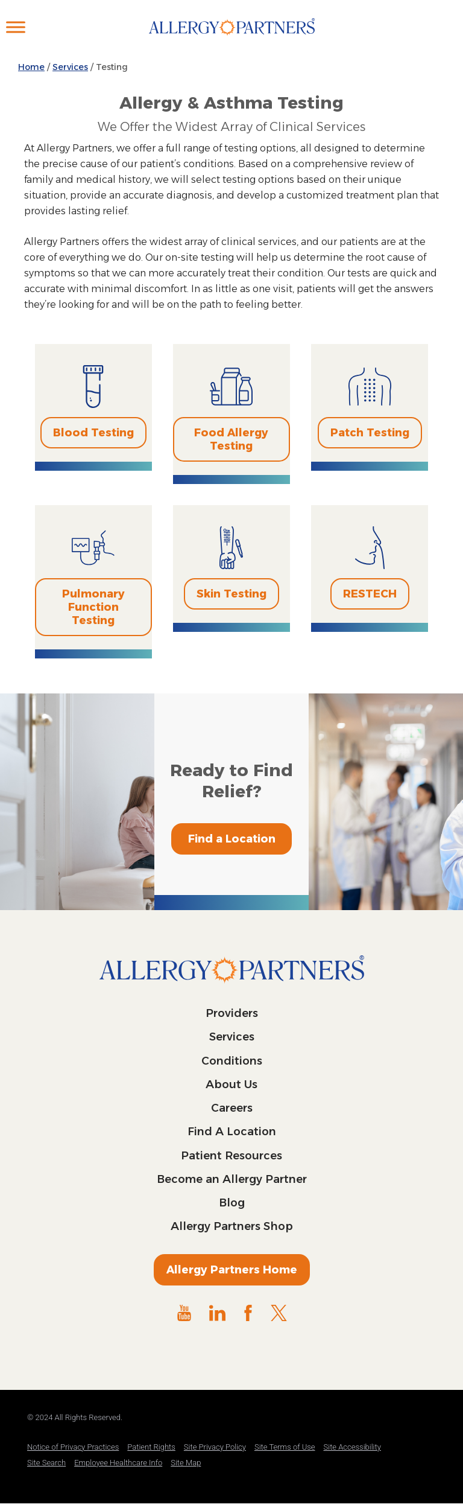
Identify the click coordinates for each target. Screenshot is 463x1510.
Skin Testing (231, 593)
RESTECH (370, 593)
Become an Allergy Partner (232, 1179)
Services (231, 1036)
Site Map (186, 1462)
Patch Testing (369, 432)
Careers (232, 1108)
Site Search (46, 1462)
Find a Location (232, 839)
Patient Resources (231, 1155)
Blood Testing (93, 432)
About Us (231, 1084)
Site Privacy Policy (215, 1446)
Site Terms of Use (284, 1446)
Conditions (231, 1061)
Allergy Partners (232, 39)
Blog (232, 1202)
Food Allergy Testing (231, 439)
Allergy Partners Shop (232, 1226)
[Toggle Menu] (15, 27)
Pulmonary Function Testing (93, 607)
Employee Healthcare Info (118, 1462)
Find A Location (231, 1131)
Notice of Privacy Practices (73, 1446)
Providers (232, 1013)
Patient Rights (151, 1446)
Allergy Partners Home (231, 1269)
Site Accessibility (352, 1446)
